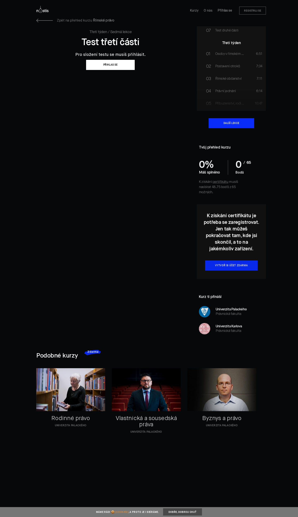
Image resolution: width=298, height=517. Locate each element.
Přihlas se (224, 10)
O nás (208, 10)
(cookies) (122, 512)
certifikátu (220, 190)
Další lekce (231, 123)
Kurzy (194, 10)
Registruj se (252, 11)
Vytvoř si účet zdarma (231, 274)
